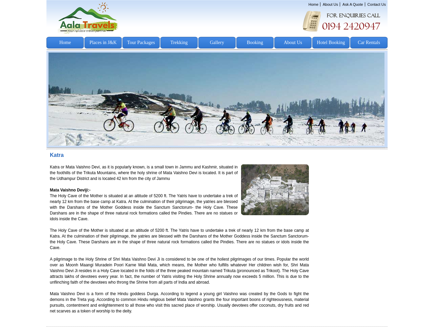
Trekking (179, 42)
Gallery (217, 42)
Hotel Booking (331, 42)
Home (313, 4)
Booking (255, 42)
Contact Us (377, 4)
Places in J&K (103, 42)
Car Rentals (369, 42)
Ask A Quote (352, 4)
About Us (330, 4)
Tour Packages (141, 42)
